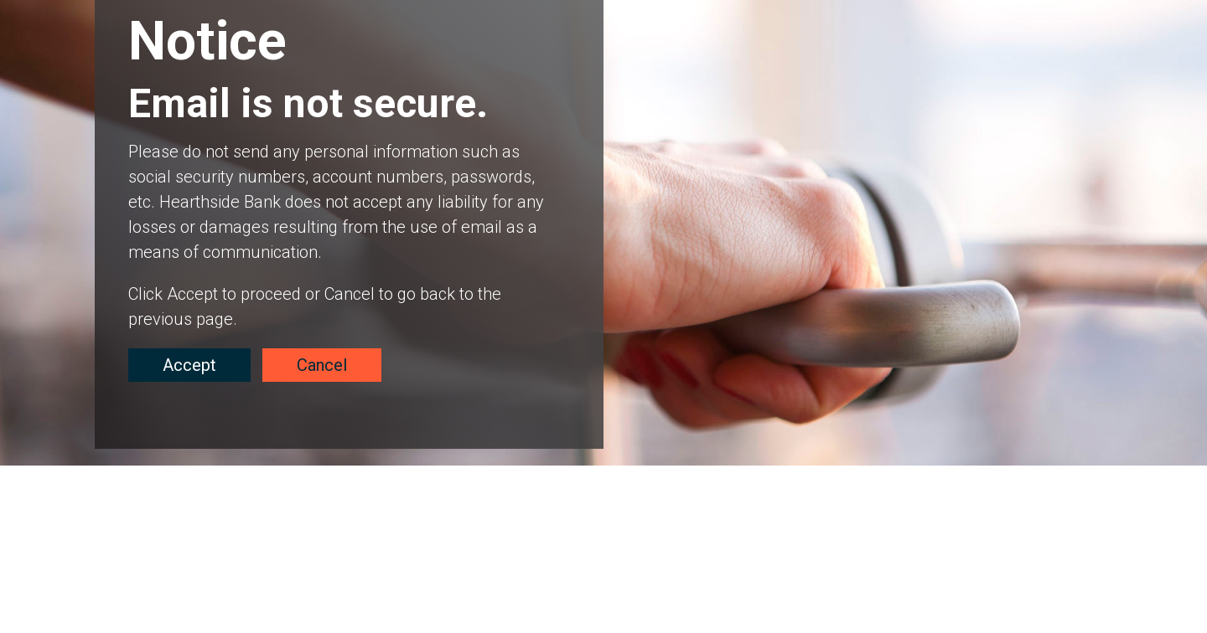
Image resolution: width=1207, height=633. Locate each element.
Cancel (322, 365)
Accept (189, 365)
